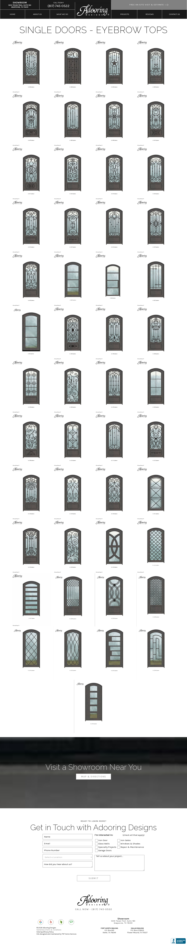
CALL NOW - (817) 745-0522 (93, 909)
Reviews (150, 14)
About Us (37, 14)
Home (12, 14)
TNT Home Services (69, 934)
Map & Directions (93, 776)
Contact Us (174, 14)
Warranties (40, 930)
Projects (124, 14)
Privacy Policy (49, 932)
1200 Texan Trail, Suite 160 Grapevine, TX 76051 (19, 4)
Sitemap (39, 932)
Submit (93, 878)
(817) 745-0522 (58, 4)
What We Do (62, 14)
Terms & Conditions (53, 930)
